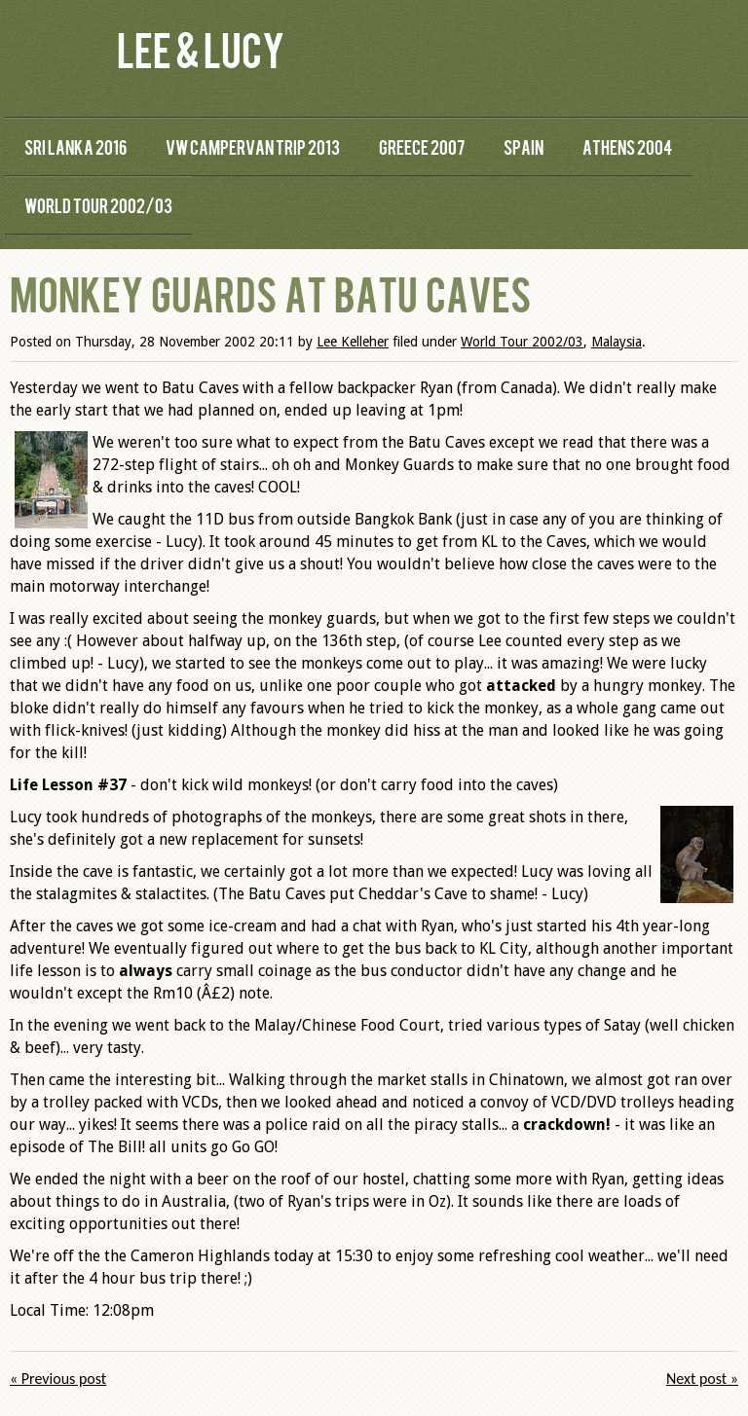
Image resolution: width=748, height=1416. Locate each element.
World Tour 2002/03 (98, 205)
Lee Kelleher (353, 341)
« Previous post (58, 1378)
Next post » (702, 1378)
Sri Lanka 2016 (75, 146)
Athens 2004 (627, 146)
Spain (523, 146)
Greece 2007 (422, 146)
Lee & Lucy (200, 48)
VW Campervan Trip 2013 (253, 146)
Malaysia (616, 341)
